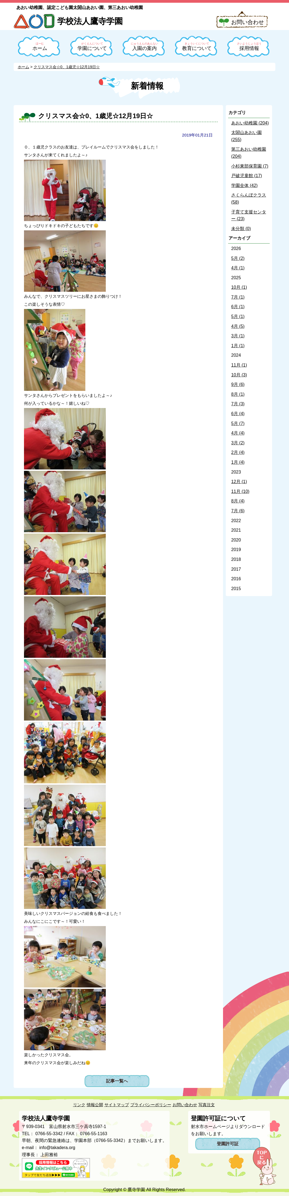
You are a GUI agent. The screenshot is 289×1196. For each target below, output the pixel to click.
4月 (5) (238, 326)
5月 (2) (238, 258)
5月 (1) (238, 316)
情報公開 (95, 1104)
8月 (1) (238, 394)
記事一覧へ (117, 1081)
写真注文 (206, 1104)
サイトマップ (116, 1104)
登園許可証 (228, 1143)
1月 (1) (238, 345)
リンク (79, 1104)
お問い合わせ (247, 22)
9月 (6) (238, 384)
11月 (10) (240, 491)
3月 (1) (238, 336)
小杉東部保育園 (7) (249, 166)
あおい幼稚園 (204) (250, 123)
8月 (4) (238, 501)
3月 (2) (238, 443)
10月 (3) (239, 375)
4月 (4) (238, 433)
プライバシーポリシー (150, 1104)
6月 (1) (238, 306)
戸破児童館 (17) (246, 175)
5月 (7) (238, 423)
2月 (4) (238, 452)
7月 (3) (238, 403)
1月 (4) (238, 462)
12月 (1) (239, 481)
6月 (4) (238, 413)
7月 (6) (238, 510)
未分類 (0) (241, 228)
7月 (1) (238, 297)
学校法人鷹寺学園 (90, 21)
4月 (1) (238, 268)
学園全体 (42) (244, 185)
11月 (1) (239, 365)
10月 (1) (239, 287)
